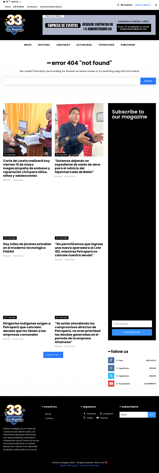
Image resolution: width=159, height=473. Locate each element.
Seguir (152, 368)
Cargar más (53, 354)
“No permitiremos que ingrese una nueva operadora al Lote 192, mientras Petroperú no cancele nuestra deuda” (79, 249)
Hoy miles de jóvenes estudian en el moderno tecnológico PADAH (27, 248)
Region (6, 180)
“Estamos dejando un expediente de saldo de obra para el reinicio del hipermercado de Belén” (77, 166)
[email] (132, 323)
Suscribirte (150, 383)
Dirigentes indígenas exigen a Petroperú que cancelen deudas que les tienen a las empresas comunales (26, 329)
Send (151, 414)
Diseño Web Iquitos (69, 465)
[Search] (148, 81)
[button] (156, 5)
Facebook (91, 413)
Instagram (108, 413)
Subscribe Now (132, 332)
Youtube (104, 418)
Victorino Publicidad (89, 465)
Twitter (90, 418)
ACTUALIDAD (10, 155)
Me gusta (151, 360)
